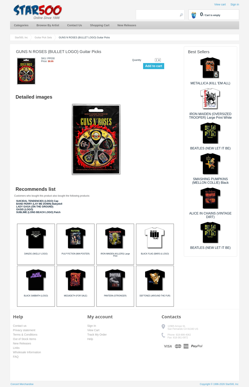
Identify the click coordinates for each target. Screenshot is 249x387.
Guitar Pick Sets (43, 37)
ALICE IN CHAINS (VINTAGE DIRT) (210, 215)
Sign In (91, 325)
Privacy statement (24, 330)
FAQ (16, 356)
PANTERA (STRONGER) (115, 296)
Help (90, 339)
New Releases (127, 25)
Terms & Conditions (25, 334)
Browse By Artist (48, 25)
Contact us (20, 325)
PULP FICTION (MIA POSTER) (75, 254)
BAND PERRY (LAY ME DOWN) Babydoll (39, 203)
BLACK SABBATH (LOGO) (36, 296)
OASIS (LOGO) (24, 209)
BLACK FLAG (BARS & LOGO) (155, 254)
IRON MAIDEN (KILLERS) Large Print (115, 255)
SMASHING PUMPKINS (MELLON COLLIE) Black (210, 180)
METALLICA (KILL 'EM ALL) (210, 83)
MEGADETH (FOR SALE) (75, 296)
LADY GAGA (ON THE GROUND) (34, 206)
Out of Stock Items (24, 339)
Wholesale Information (27, 352)
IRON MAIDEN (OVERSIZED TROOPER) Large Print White (210, 115)
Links (16, 347)
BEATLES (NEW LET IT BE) (210, 148)
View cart (220, 4)
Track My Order (97, 334)
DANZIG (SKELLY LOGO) (36, 254)
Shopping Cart (99, 25)
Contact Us (74, 25)
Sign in (235, 4)
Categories (21, 25)
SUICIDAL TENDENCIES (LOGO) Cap (37, 201)
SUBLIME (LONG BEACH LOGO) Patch (38, 212)
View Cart (93, 330)
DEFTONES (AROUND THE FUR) (154, 296)
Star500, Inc (21, 37)
